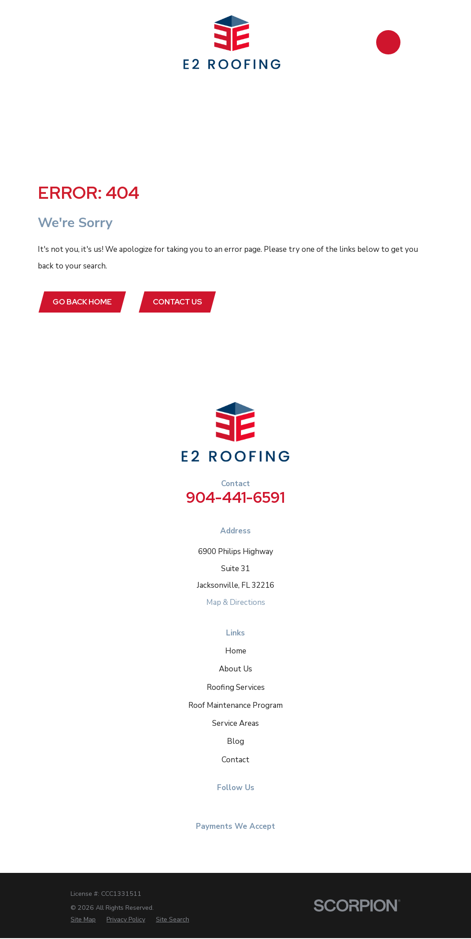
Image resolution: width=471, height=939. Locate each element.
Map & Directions (235, 603)
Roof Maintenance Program (235, 706)
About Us (235, 670)
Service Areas (235, 724)
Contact (235, 760)
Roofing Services (236, 688)
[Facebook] (214, 806)
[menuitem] (83, 920)
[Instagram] (235, 806)
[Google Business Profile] (256, 806)
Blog (235, 742)
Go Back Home (83, 302)
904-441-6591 (235, 498)
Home (235, 652)
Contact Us (179, 302)
